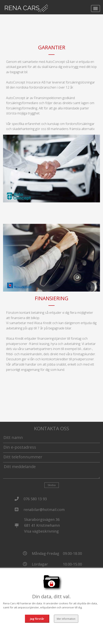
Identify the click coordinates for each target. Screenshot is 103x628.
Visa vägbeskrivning (41, 531)
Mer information (66, 618)
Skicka (52, 485)
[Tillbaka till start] (25, 8)
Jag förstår (37, 618)
